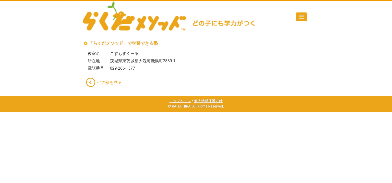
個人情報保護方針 (208, 101)
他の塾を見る (109, 82)
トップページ (180, 101)
